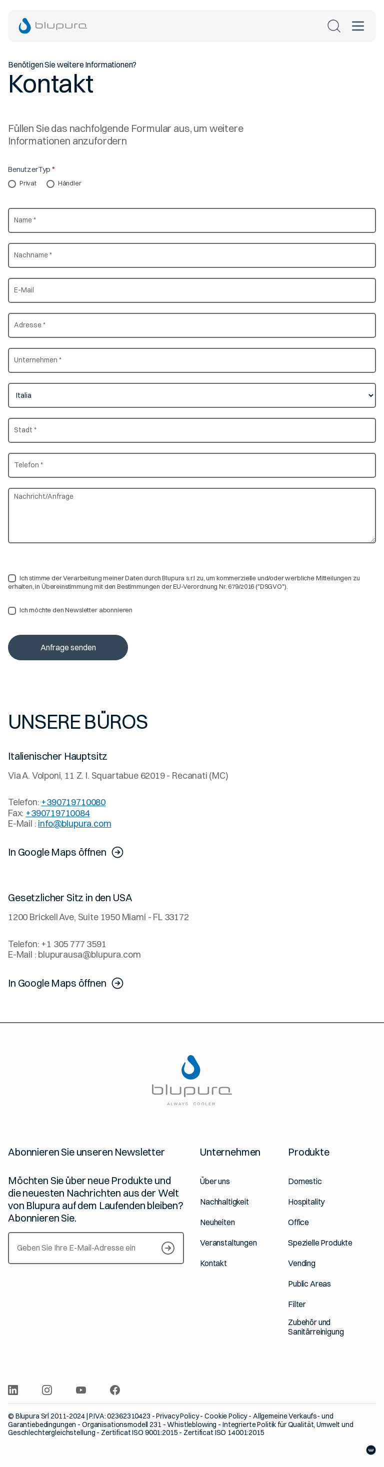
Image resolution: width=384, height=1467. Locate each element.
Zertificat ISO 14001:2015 (224, 1432)
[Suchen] (334, 26)
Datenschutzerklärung (206, 558)
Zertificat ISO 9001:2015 (139, 1432)
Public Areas (309, 1284)
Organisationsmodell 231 (122, 1424)
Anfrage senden (68, 647)
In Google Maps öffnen (66, 852)
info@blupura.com (74, 823)
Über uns (215, 1181)
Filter (297, 1304)
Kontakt (213, 1263)
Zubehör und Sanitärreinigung (316, 1327)
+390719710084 (58, 813)
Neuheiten (217, 1222)
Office (298, 1222)
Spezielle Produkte (320, 1243)
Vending (302, 1263)
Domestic (305, 1181)
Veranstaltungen (228, 1243)
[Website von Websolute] (371, 1450)
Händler (64, 183)
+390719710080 (73, 802)
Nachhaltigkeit (224, 1202)
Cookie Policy (225, 1416)
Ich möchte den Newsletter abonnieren (70, 610)
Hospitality (306, 1202)
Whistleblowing (191, 1424)
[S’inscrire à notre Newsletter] (168, 1248)
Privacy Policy (177, 1416)
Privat (22, 183)
